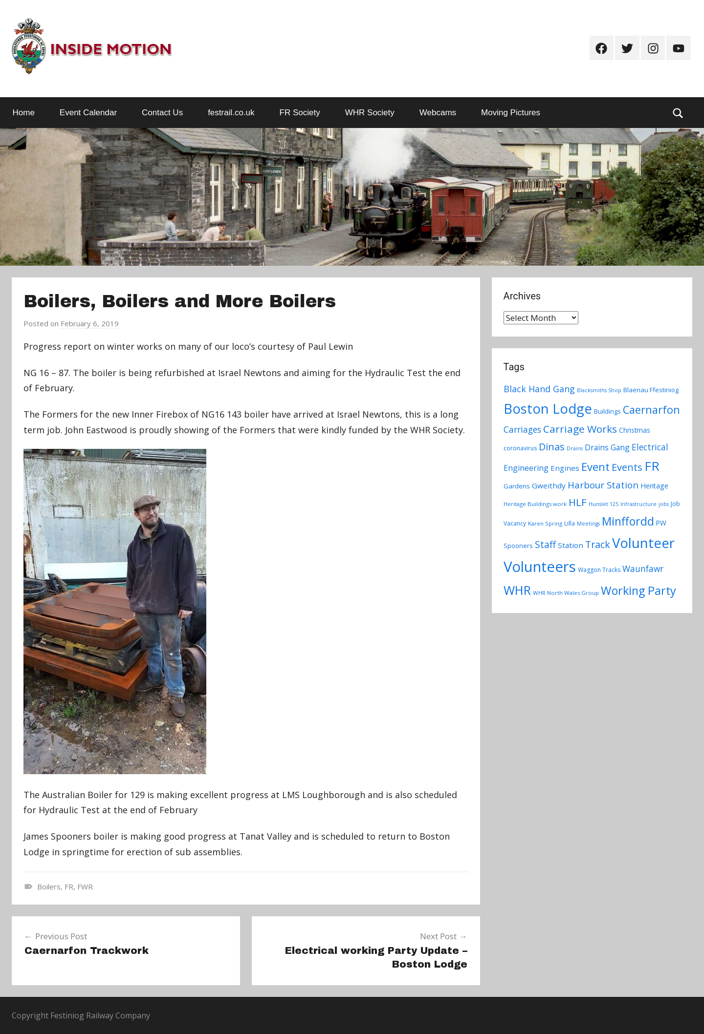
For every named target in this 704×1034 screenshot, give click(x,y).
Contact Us (162, 112)
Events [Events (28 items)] (627, 467)
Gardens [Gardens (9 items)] (517, 486)
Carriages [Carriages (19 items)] (522, 429)
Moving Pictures (510, 112)
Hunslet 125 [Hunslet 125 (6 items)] (603, 504)
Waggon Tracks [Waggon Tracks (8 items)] (599, 570)
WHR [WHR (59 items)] (517, 590)
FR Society (300, 112)
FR (69, 886)
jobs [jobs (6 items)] (664, 504)
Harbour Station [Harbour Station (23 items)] (603, 485)
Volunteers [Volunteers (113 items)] (540, 566)
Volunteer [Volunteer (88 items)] (643, 542)
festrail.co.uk (231, 112)
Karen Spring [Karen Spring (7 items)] (545, 523)
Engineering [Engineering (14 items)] (526, 468)
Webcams (437, 112)
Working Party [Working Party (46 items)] (638, 590)
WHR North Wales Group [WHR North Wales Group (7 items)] (566, 592)
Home (24, 112)
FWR (85, 886)
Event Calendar (88, 112)
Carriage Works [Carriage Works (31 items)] (580, 429)
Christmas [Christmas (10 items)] (634, 430)
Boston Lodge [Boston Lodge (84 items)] (548, 409)
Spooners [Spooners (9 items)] (518, 545)
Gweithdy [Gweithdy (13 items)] (549, 485)
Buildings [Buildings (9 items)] (607, 411)
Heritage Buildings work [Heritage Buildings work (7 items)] (535, 503)
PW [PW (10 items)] (661, 523)
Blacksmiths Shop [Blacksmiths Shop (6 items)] (599, 390)
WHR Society (370, 112)
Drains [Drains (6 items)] (575, 448)
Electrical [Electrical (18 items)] (650, 447)
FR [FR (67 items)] (652, 466)
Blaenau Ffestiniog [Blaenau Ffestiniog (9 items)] (651, 389)
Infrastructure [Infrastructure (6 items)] (638, 504)
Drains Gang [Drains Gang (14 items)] (607, 447)
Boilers (49, 886)
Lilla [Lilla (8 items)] (569, 523)
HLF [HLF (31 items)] (578, 502)
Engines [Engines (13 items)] (564, 468)
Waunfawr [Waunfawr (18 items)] (642, 568)
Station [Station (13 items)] (570, 545)
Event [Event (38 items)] (595, 466)
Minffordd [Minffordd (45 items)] (628, 521)
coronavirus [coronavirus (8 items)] (520, 448)
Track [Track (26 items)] (597, 544)
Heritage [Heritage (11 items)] (654, 485)
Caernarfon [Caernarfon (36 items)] (651, 409)
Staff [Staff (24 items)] (545, 544)
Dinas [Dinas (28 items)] (552, 446)
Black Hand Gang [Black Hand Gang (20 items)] (539, 389)
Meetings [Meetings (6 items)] (588, 523)
